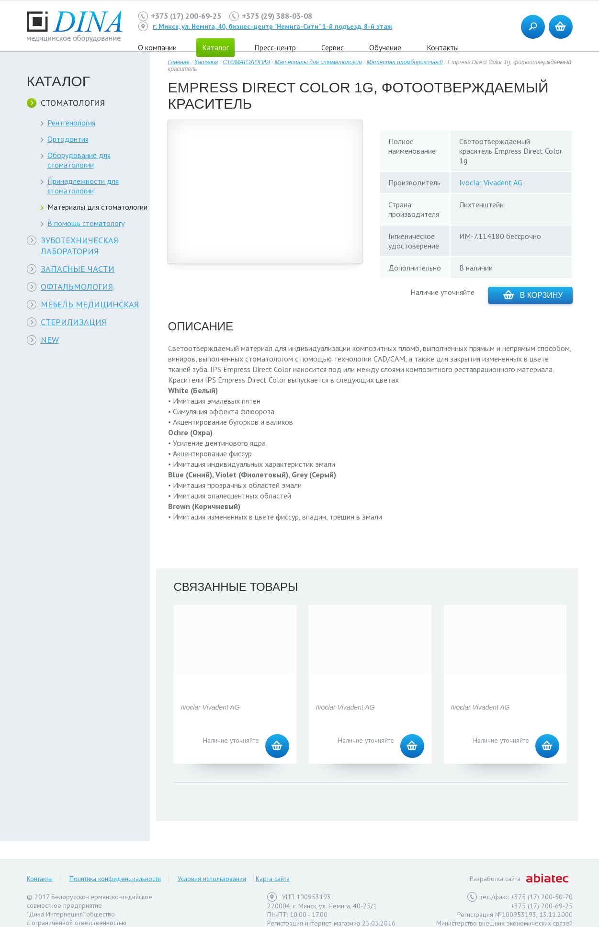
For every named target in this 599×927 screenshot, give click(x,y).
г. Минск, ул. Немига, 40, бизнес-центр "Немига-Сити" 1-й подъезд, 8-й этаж (272, 26)
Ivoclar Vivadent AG (490, 182)
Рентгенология (71, 122)
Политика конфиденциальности (115, 878)
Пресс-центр (275, 47)
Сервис (332, 47)
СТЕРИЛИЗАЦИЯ (73, 322)
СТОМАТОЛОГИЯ (73, 102)
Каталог (206, 62)
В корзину (533, 294)
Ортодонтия (68, 139)
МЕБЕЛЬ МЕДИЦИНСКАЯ (90, 304)
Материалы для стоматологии (97, 207)
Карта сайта (273, 878)
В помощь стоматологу (85, 223)
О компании (157, 47)
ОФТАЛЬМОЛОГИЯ (77, 286)
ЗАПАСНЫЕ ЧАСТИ (77, 268)
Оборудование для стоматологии (79, 160)
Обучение (385, 47)
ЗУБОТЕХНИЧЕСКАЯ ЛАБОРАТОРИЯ (79, 246)
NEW (50, 339)
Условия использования (212, 878)
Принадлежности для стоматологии (83, 185)
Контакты (443, 47)
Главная (179, 62)
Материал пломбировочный (405, 62)
